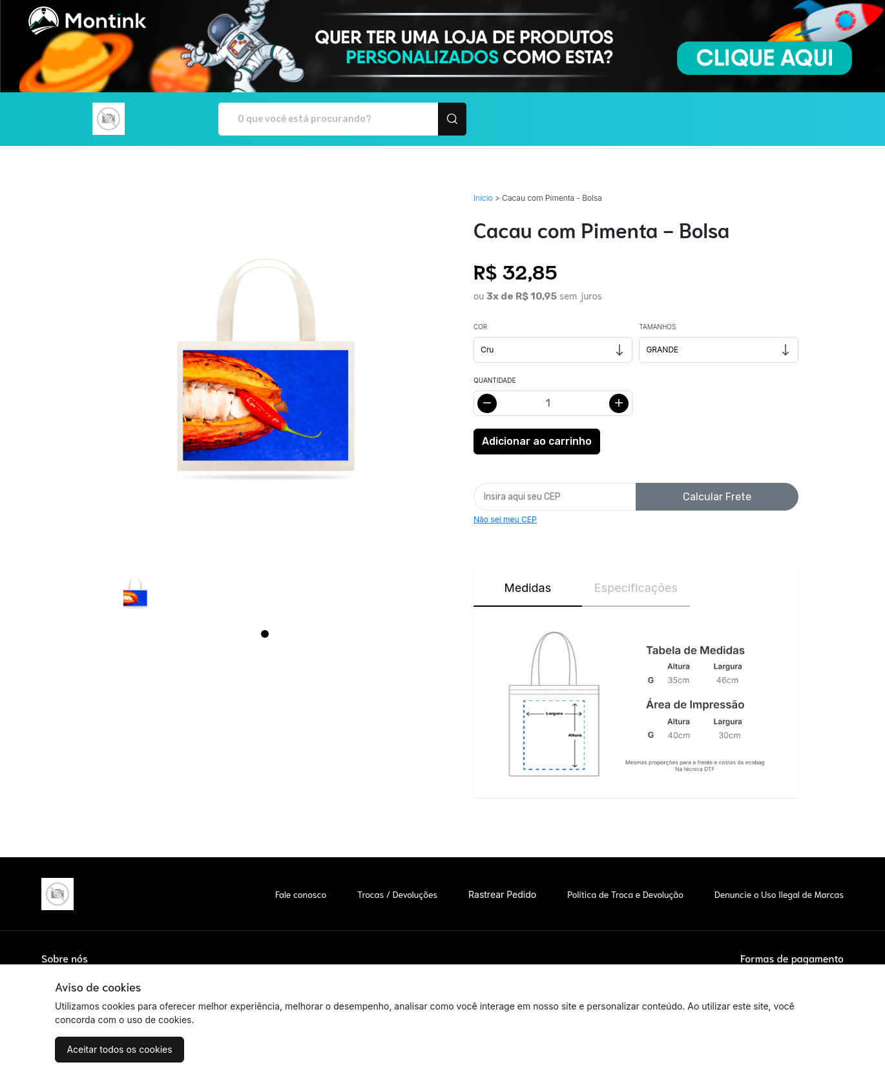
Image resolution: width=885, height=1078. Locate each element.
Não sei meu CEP (505, 519)
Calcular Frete (717, 497)
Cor (480, 327)
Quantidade (494, 380)
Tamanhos (657, 327)
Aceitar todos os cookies (119, 1049)
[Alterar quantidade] (552, 403)
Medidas (527, 588)
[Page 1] (265, 634)
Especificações (636, 588)
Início (483, 198)
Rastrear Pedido (502, 894)
